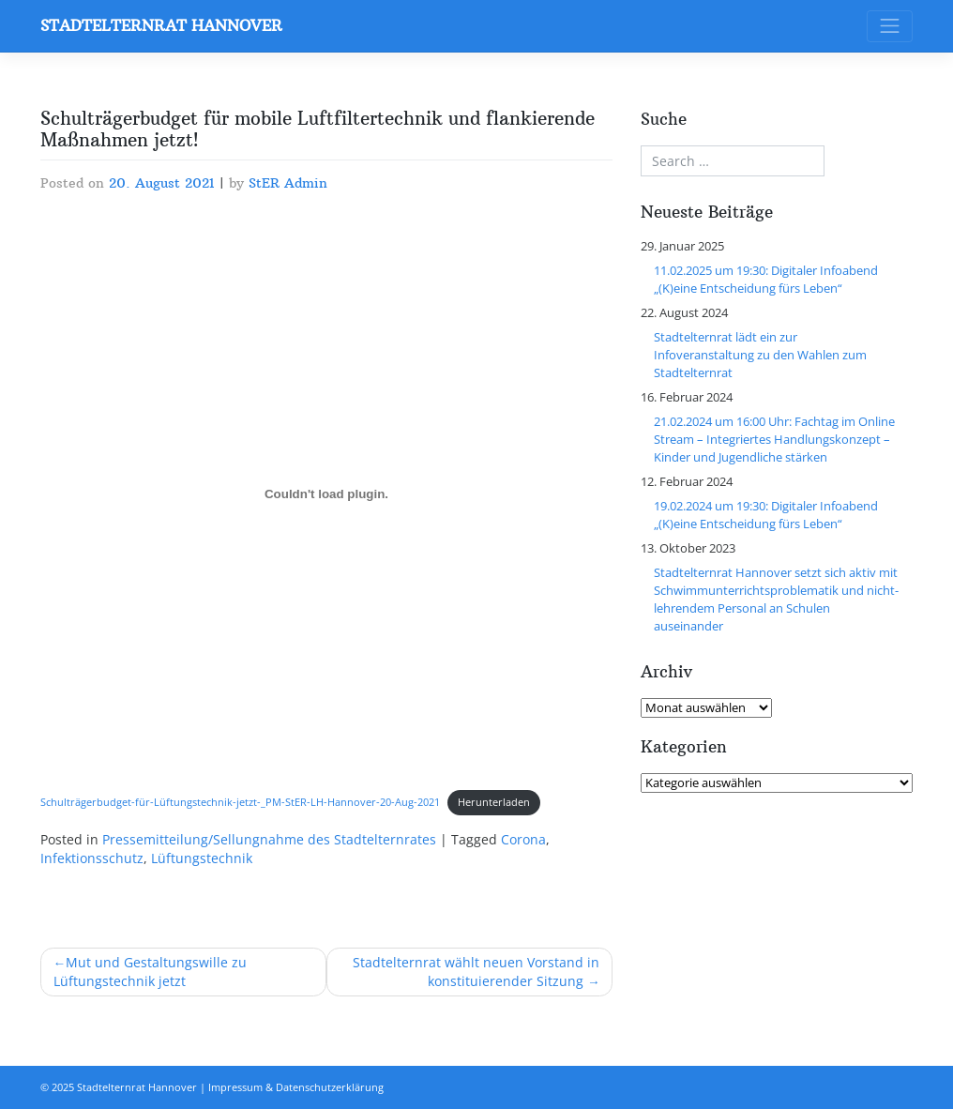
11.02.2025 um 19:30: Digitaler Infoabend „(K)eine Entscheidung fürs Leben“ (766, 279)
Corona (523, 839)
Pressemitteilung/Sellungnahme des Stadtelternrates (269, 839)
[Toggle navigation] (890, 26)
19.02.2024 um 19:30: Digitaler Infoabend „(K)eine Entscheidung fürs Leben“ (766, 515)
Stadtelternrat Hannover (161, 25)
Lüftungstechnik (201, 858)
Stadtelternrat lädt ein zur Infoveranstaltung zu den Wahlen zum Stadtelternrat (760, 355)
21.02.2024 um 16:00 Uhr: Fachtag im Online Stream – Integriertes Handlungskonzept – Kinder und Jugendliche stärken (774, 439)
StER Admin (288, 183)
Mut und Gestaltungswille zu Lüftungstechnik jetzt (150, 972)
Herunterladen (494, 802)
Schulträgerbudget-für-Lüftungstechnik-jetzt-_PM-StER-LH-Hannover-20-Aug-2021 (240, 802)
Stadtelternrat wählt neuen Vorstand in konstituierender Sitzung (476, 972)
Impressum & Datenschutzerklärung (296, 1087)
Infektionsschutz (92, 858)
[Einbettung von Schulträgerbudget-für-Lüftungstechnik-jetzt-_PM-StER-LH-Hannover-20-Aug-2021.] (326, 494)
